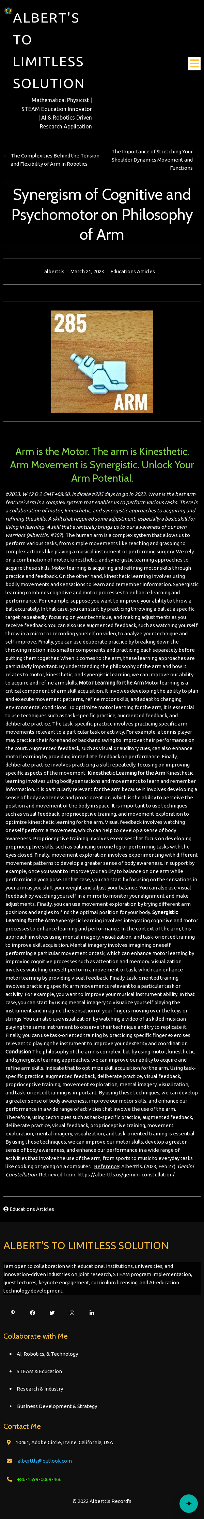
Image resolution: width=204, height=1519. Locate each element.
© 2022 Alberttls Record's (102, 1501)
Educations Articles (132, 271)
